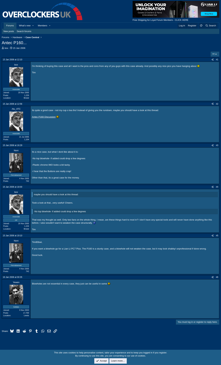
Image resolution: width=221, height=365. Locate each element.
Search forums (24, 31)
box (6, 48)
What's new (25, 25)
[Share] (212, 60)
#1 (217, 59)
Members (42, 25)
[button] (33, 26)
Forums (10, 25)
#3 (217, 145)
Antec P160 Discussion (44, 117)
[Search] (210, 26)
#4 (217, 187)
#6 (217, 277)
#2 (217, 104)
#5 (217, 235)
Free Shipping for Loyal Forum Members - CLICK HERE (160, 20)
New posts (8, 31)
